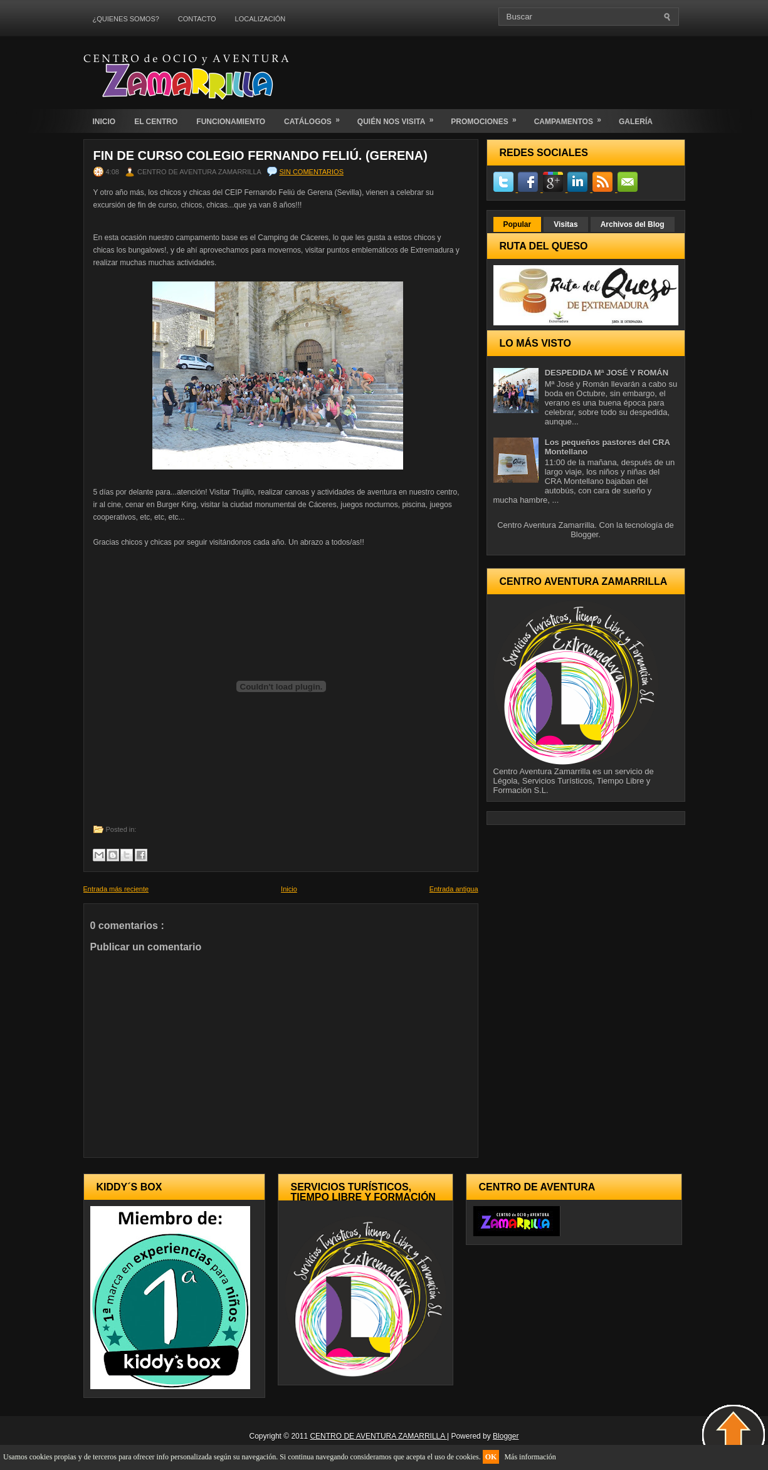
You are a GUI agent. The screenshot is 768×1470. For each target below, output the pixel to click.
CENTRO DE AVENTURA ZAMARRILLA (378, 1436)
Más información (529, 1456)
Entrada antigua (453, 889)
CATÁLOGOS (316, 117)
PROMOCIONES (487, 117)
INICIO (104, 121)
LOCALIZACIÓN (260, 19)
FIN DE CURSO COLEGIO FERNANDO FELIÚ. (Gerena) (260, 155)
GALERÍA (636, 121)
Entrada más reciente (116, 889)
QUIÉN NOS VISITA (399, 117)
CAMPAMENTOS (571, 117)
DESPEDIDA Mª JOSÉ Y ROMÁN (606, 372)
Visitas (565, 224)
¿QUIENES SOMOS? (126, 19)
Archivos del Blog (633, 224)
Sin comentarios (312, 172)
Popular (517, 224)
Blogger (584, 534)
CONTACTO (197, 19)
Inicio (289, 889)
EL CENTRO (155, 121)
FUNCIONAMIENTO (230, 121)
